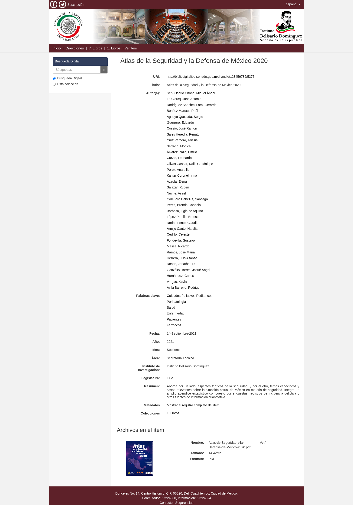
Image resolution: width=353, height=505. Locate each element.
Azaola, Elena (177, 181)
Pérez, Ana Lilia (178, 170)
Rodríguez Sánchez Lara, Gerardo (192, 105)
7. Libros (95, 48)
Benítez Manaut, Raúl (182, 111)
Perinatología (176, 302)
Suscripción (76, 4)
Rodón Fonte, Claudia (182, 223)
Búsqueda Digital (67, 78)
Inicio (57, 48)
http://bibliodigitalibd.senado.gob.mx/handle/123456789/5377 (211, 76)
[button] (293, 4)
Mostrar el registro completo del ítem (193, 405)
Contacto (166, 503)
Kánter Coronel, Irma (182, 175)
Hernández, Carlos (180, 276)
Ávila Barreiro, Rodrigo (183, 287)
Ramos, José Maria (181, 252)
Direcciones (75, 48)
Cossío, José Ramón (182, 128)
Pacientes (174, 319)
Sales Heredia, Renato (183, 134)
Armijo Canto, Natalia (182, 228)
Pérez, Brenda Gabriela (184, 205)
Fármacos (174, 325)
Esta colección (65, 84)
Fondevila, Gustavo (181, 240)
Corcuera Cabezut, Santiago (187, 199)
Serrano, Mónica (179, 146)
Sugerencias (184, 503)
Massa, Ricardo (178, 246)
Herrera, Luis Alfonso (182, 258)
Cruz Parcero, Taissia (182, 140)
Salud (171, 307)
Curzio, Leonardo (179, 158)
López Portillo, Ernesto (183, 217)
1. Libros (114, 48)
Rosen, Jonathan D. (181, 264)
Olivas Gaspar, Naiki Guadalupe (190, 164)
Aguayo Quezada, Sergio (185, 117)
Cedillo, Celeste (178, 234)
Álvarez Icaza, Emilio (182, 152)
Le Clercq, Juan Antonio (184, 99)
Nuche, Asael (176, 193)
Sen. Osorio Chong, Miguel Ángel (191, 93)
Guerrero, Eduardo (180, 122)
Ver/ (263, 442)
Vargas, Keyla (177, 282)
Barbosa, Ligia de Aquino (185, 211)
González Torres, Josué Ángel (188, 270)
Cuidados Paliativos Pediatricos (189, 296)
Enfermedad (176, 313)
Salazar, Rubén (178, 187)
